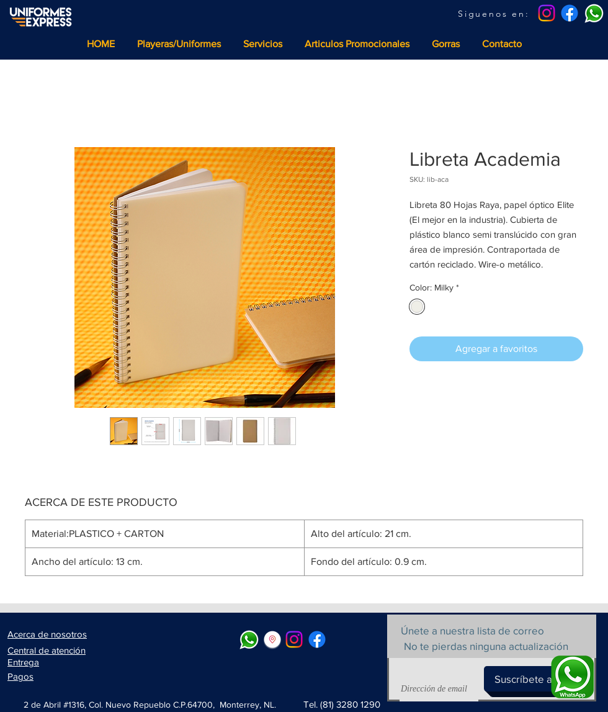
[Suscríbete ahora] (533, 679)
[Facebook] (569, 13)
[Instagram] (546, 13)
